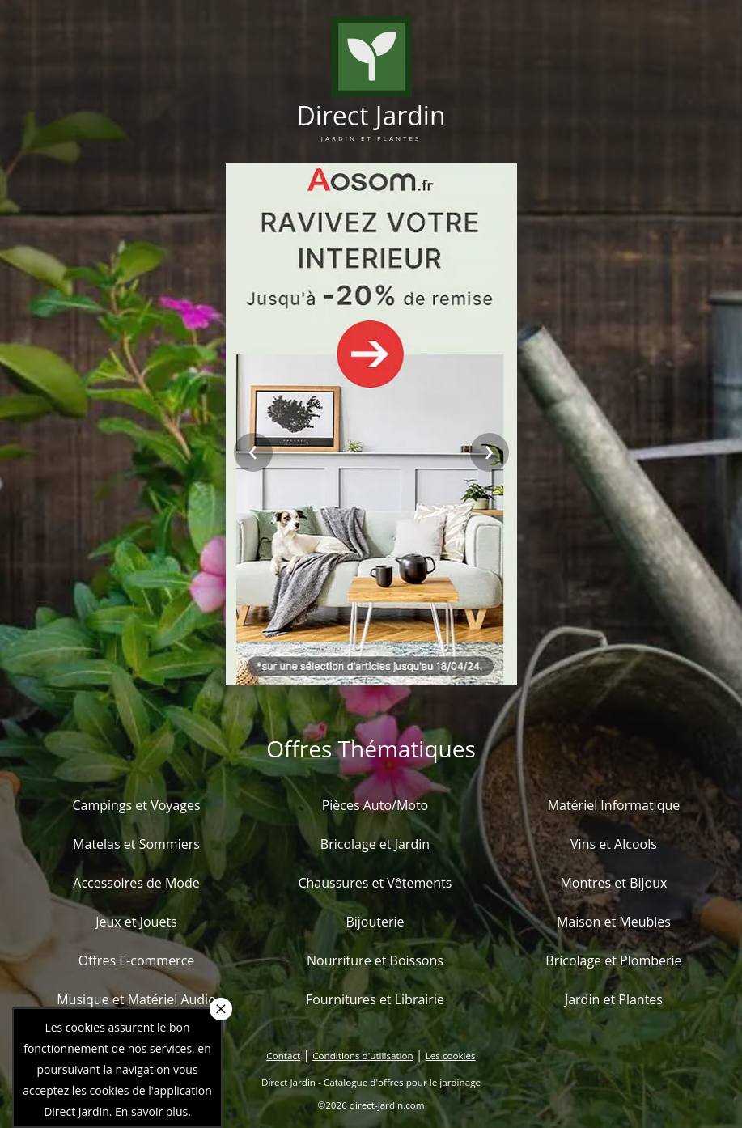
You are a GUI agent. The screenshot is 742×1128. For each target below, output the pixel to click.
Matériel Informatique (614, 805)
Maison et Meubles (614, 922)
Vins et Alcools (613, 844)
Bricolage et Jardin (375, 844)
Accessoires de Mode (136, 883)
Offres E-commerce (136, 960)
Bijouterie (375, 922)
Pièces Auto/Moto (375, 805)
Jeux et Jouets (136, 922)
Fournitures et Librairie (375, 999)
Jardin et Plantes (614, 999)
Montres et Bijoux (613, 883)
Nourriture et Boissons (375, 960)
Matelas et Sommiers (136, 844)
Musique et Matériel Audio (136, 999)
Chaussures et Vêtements (375, 883)
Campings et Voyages (136, 805)
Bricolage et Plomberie (613, 960)
